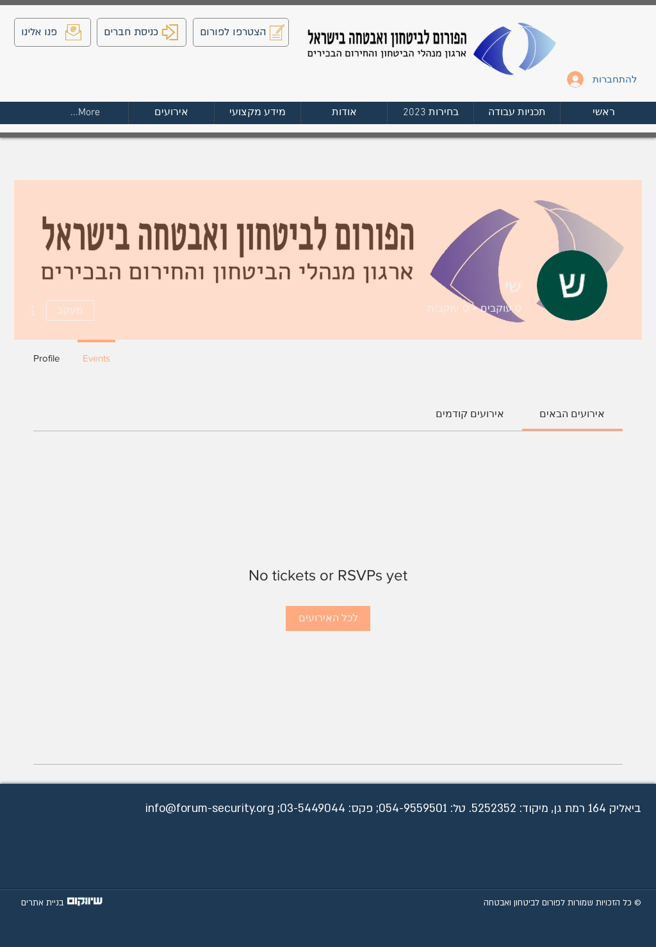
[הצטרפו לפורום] (241, 32)
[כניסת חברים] (141, 32)
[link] (572, 413)
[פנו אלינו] (52, 32)
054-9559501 (413, 808)
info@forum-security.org (209, 808)
